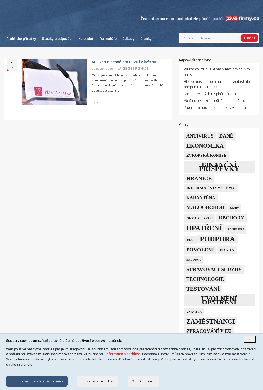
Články (147, 38)
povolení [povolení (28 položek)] (200, 250)
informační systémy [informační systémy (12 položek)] (210, 188)
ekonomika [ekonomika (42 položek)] (205, 145)
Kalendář (86, 38)
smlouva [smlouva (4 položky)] (193, 259)
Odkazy (129, 38)
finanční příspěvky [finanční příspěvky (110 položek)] (219, 166)
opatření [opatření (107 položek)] (204, 228)
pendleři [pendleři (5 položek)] (236, 229)
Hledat (249, 38)
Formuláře (108, 38)
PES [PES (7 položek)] (190, 240)
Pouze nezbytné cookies (97, 381)
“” (122, 354)
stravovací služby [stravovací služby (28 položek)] (214, 269)
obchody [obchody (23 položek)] (231, 217)
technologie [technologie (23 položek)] (205, 279)
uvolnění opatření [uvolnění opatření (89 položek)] (219, 300)
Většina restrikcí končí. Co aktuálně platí (215, 100)
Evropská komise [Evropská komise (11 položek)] (206, 155)
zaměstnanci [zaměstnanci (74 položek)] (210, 321)
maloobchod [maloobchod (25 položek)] (205, 207)
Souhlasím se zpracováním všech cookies (37, 381)
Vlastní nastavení (143, 381)
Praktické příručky (21, 38)
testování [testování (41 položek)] (203, 289)
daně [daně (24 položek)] (226, 136)
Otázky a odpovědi (57, 38)
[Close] (250, 339)
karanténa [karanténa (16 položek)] (200, 197)
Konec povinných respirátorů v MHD (211, 94)
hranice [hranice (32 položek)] (199, 178)
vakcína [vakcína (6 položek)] (194, 312)
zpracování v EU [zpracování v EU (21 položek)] (208, 331)
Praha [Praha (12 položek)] (227, 250)
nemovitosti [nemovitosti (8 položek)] (199, 218)
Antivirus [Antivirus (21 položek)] (200, 136)
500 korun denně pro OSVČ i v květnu (124, 62)
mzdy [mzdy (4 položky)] (234, 208)
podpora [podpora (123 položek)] (217, 239)
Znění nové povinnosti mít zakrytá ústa (215, 107)
